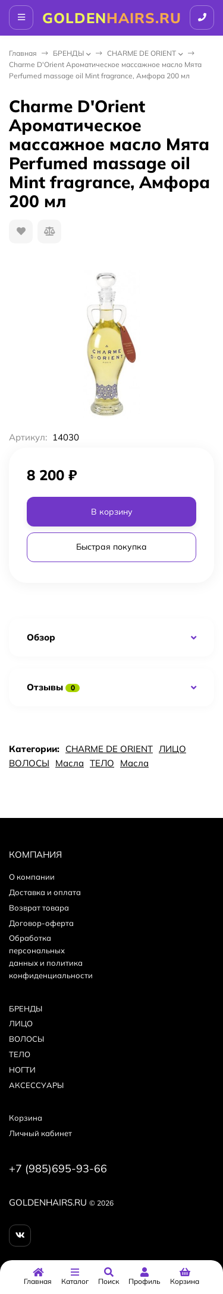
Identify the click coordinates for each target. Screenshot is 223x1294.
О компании (32, 876)
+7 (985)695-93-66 (58, 1168)
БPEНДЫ (68, 53)
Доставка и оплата (45, 892)
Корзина (25, 1117)
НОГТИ (22, 1069)
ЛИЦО (172, 748)
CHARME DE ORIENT (141, 53)
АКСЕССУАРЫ (36, 1085)
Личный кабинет (40, 1133)
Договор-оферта (41, 923)
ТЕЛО (102, 763)
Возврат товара (39, 907)
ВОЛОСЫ (29, 763)
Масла (69, 763)
